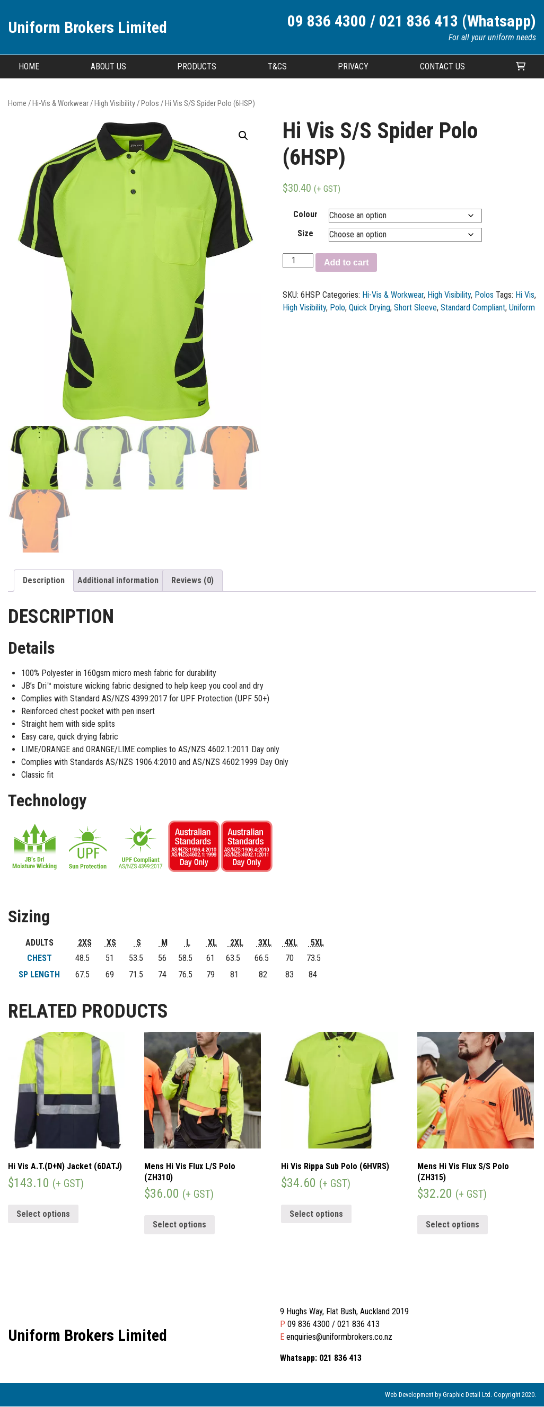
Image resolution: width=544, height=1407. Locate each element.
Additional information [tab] (118, 581)
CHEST (39, 958)
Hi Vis (524, 295)
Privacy (353, 66)
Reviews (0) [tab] (192, 581)
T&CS (277, 66)
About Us (108, 66)
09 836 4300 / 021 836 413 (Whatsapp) (411, 21)
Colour (305, 214)
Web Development (409, 1395)
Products (196, 66)
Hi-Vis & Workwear (60, 103)
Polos (150, 103)
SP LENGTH (39, 974)
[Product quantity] (298, 260)
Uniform (522, 307)
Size (305, 233)
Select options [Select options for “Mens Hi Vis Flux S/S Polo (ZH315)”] (452, 1225)
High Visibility (114, 103)
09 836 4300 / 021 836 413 (333, 1325)
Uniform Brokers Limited (87, 27)
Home (29, 66)
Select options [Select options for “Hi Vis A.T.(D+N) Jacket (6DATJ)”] (43, 1214)
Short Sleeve (415, 307)
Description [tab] (44, 581)
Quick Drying (369, 307)
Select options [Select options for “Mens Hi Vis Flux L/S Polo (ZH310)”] (179, 1225)
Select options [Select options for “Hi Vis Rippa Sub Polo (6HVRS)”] (316, 1214)
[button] (243, 135)
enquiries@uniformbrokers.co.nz (339, 1337)
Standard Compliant (473, 307)
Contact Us (442, 66)
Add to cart (346, 262)
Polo (337, 307)
